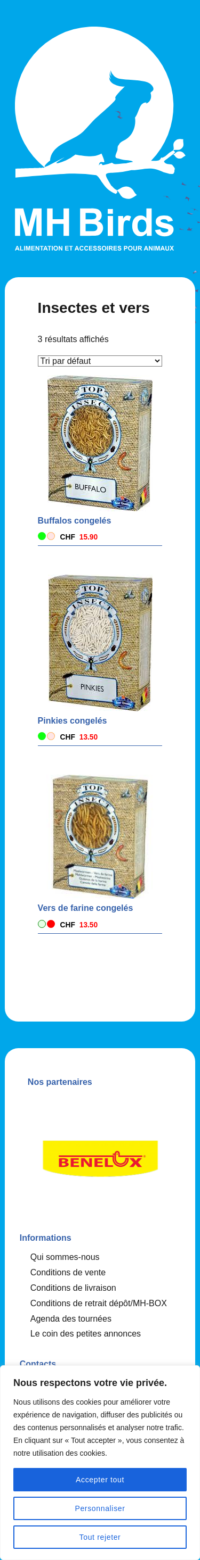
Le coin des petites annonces (85, 1333)
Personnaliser (100, 1508)
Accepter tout (100, 1479)
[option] (100, 1155)
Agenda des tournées (70, 1318)
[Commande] (100, 361)
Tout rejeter (100, 1537)
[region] (100, 1462)
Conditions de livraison (73, 1287)
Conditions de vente (68, 1272)
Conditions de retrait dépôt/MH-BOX (98, 1303)
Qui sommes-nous (65, 1257)
